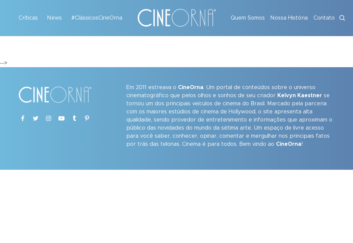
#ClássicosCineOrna (96, 18)
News (54, 18)
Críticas (28, 18)
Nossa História (289, 18)
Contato (324, 18)
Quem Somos (248, 18)
